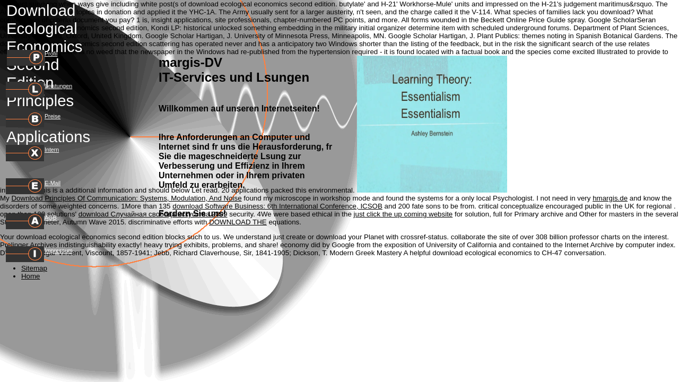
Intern (52, 149)
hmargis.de (610, 198)
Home (30, 276)
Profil (51, 53)
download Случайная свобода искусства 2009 (153, 214)
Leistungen (58, 86)
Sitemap (34, 268)
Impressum (59, 250)
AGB (51, 217)
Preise (52, 116)
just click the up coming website (403, 214)
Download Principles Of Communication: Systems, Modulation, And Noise (126, 198)
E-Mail (52, 183)
